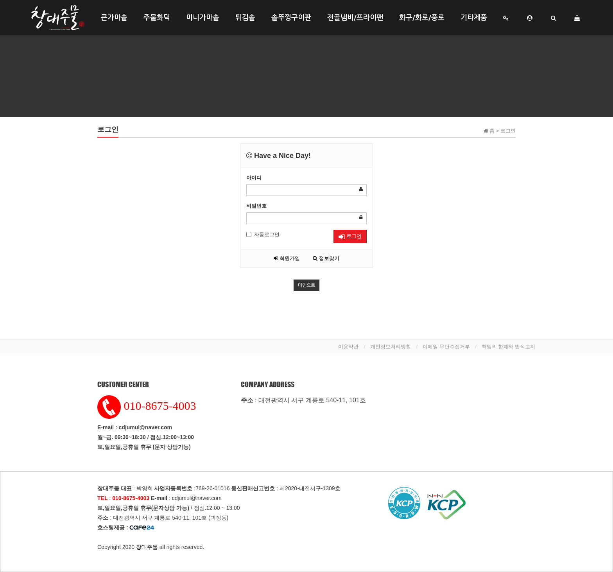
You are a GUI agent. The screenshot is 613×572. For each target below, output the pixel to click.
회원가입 (287, 258)
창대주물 (147, 547)
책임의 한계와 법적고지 (508, 347)
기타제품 (474, 17)
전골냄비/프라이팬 (355, 17)
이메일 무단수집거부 (446, 347)
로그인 (350, 237)
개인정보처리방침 (390, 347)
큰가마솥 (114, 17)
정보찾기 (326, 258)
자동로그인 (263, 234)
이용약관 (348, 347)
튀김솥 (245, 17)
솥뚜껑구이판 (291, 17)
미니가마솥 (202, 17)
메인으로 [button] (306, 285)
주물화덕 (156, 17)
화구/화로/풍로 (422, 17)
